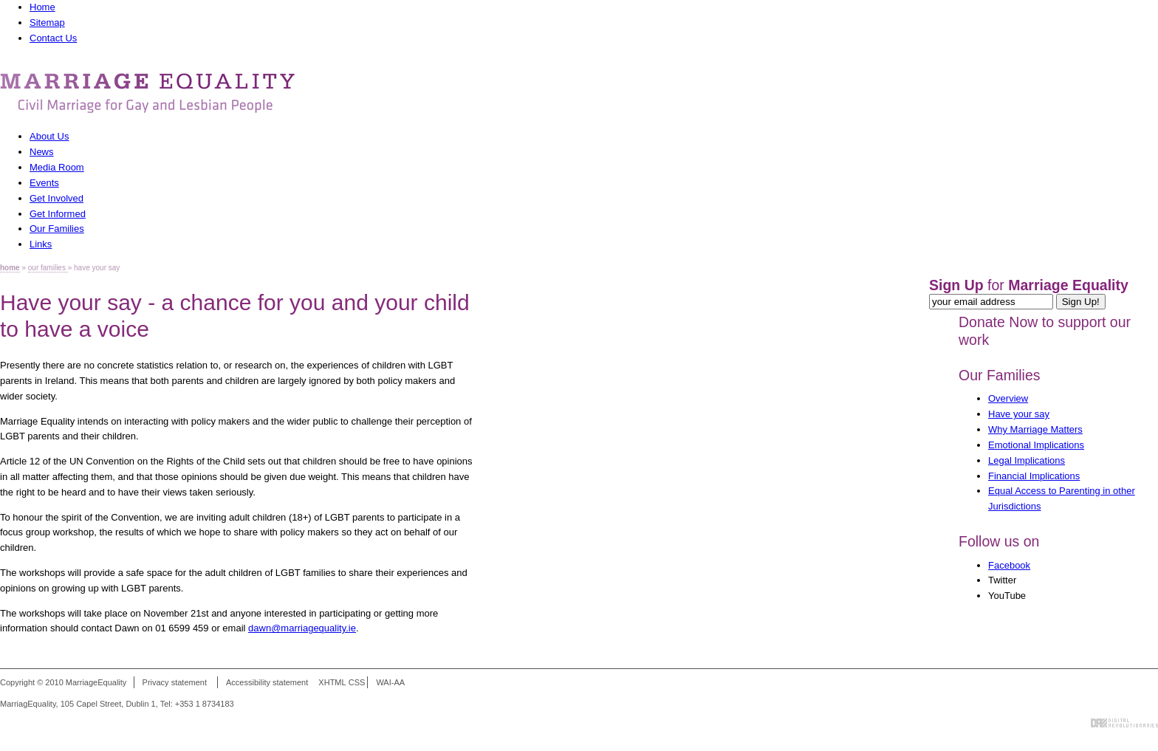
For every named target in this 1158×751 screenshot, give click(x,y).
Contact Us (53, 38)
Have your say (1018, 413)
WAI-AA (390, 682)
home (10, 268)
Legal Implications (1026, 460)
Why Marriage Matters (1035, 429)
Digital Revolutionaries (1124, 723)
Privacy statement (175, 682)
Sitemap (47, 22)
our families (48, 268)
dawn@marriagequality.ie (302, 628)
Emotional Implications (1036, 444)
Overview (1008, 398)
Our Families (1000, 375)
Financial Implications (1034, 475)
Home (42, 7)
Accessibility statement (267, 682)
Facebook (1009, 565)
